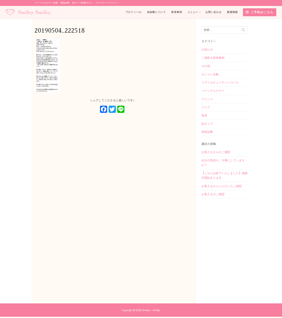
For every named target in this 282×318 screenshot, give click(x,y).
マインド (207, 99)
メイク (205, 107)
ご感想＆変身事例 (212, 58)
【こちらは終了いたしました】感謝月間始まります (224, 177)
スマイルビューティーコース (220, 83)
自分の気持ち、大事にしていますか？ (223, 164)
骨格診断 (207, 132)
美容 (204, 116)
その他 (205, 66)
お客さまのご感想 (212, 195)
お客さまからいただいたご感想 (221, 187)
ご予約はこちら (259, 12)
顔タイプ (207, 124)
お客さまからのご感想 (215, 153)
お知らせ (207, 49)
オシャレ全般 (210, 74)
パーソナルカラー (212, 91)
